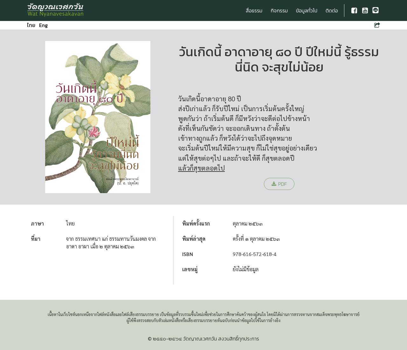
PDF (279, 184)
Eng (43, 25)
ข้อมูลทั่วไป (306, 10)
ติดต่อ (332, 10)
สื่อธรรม (254, 10)
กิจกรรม (279, 10)
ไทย (31, 25)
